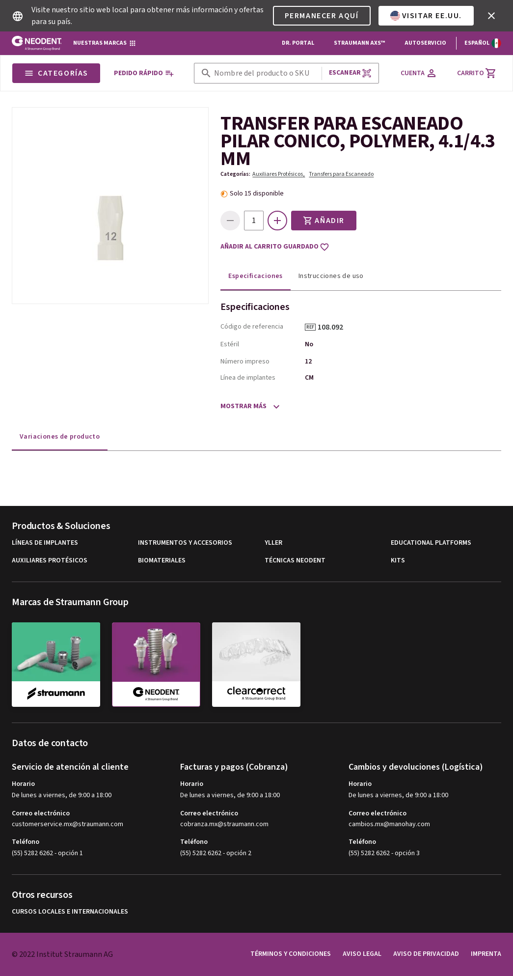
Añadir (324, 220)
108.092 (334, 327)
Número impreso (245, 361)
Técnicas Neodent (295, 560)
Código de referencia (251, 327)
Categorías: (235, 174)
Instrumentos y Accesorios (185, 543)
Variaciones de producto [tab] (60, 437)
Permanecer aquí (322, 15)
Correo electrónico (41, 813)
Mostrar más (243, 406)
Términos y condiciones (290, 954)
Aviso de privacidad (426, 954)
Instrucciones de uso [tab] (331, 276)
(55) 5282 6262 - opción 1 (47, 853)
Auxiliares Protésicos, (278, 174)
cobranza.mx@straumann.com (224, 824)
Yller (273, 543)
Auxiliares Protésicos (49, 560)
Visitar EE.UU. (426, 15)
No (309, 344)
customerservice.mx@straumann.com (67, 824)
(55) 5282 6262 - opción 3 (384, 853)
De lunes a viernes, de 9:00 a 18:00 (61, 795)
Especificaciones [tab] (255, 276)
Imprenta (486, 954)
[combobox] (266, 73)
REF (310, 327)
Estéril (229, 344)
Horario (23, 784)
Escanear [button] (350, 73)
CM (309, 378)
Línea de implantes (247, 378)
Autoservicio (425, 43)
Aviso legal (362, 954)
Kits (398, 560)
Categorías (56, 73)
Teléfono (25, 842)
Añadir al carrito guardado (274, 247)
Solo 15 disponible (257, 193)
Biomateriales (162, 560)
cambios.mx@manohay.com (389, 824)
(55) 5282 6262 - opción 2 (215, 853)
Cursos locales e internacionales (70, 912)
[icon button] (491, 16)
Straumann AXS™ (359, 43)
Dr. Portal (298, 43)
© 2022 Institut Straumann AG (62, 954)
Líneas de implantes (45, 543)
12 (308, 361)
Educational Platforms (431, 543)
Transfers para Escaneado (341, 174)
